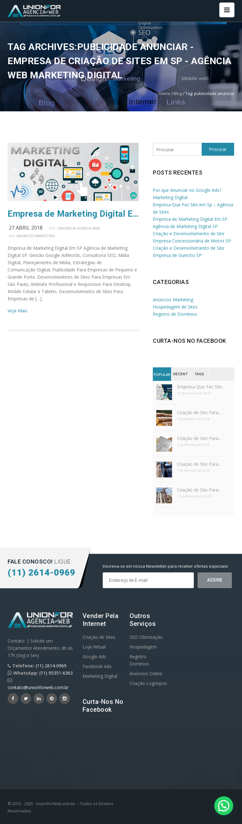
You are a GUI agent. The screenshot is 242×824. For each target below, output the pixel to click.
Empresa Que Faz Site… (201, 386)
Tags (199, 374)
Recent (180, 374)
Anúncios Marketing (35, 235)
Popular (162, 375)
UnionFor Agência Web (79, 228)
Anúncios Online (146, 673)
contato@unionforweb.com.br (38, 687)
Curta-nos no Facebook (189, 340)
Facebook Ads (97, 666)
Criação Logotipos (148, 683)
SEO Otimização (146, 637)
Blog (178, 93)
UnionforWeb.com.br (55, 803)
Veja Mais (17, 311)
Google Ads (94, 657)
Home (164, 93)
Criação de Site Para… (199, 412)
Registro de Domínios (175, 314)
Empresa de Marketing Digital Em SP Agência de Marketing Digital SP (73, 214)
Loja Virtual (94, 647)
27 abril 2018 (26, 227)
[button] (223, 805)
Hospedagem (143, 647)
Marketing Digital (100, 676)
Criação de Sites (99, 637)
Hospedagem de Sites (175, 307)
